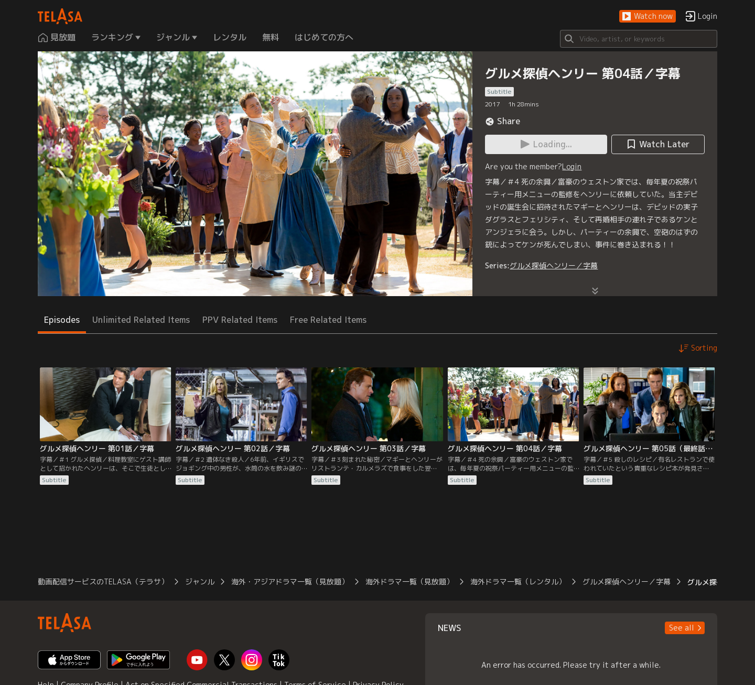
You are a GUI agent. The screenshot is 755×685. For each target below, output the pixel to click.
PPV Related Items (239, 319)
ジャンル (199, 581)
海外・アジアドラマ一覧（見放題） (290, 581)
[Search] (638, 39)
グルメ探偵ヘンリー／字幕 (554, 265)
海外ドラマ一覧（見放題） (409, 581)
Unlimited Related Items (141, 319)
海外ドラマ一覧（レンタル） (518, 581)
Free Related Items (328, 319)
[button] (647, 16)
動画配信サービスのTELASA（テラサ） (103, 581)
